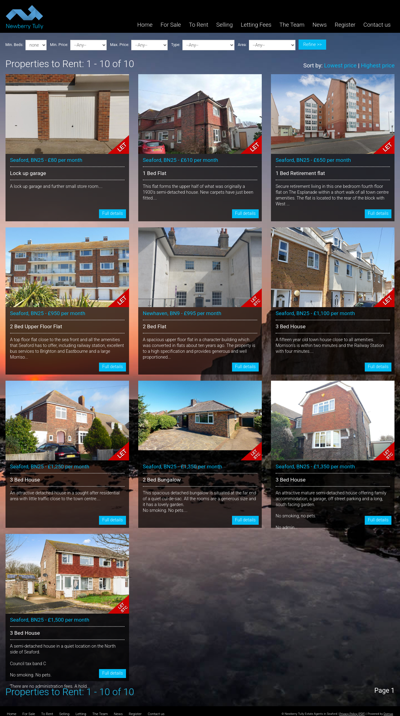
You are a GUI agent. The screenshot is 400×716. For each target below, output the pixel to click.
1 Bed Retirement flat (300, 173)
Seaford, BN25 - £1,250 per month (50, 466)
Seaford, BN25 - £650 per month (313, 160)
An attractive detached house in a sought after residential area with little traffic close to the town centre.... (65, 495)
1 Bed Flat (154, 173)
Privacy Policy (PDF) (352, 713)
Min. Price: (59, 45)
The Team (292, 24)
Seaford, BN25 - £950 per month (48, 313)
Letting (80, 714)
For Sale (171, 24)
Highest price (377, 65)
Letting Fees (256, 24)
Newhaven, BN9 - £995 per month (182, 313)
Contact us (377, 24)
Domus (388, 713)
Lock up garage (28, 173)
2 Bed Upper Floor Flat (36, 326)
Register (345, 24)
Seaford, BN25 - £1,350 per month (182, 466)
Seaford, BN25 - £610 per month (180, 160)
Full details (112, 213)
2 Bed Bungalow (162, 480)
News (319, 24)
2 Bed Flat (154, 326)
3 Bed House (291, 326)
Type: (175, 45)
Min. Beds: (15, 45)
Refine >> (312, 44)
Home (145, 24)
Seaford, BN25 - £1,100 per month (315, 313)
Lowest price (340, 65)
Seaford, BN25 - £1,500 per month (50, 620)
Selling (224, 24)
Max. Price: (119, 45)
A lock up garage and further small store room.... (56, 186)
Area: (242, 45)
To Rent (198, 24)
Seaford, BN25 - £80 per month (46, 160)
